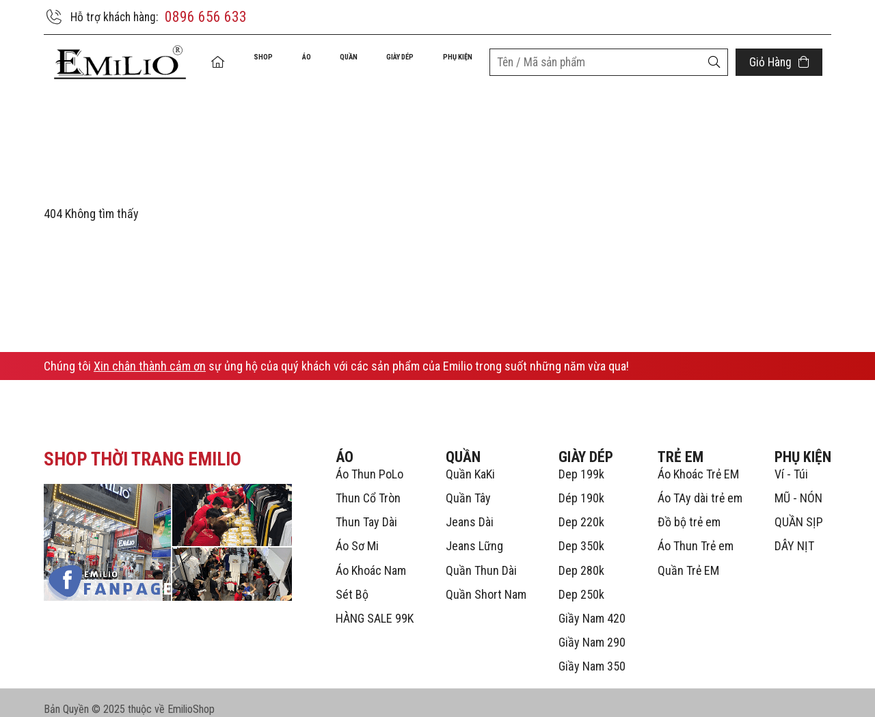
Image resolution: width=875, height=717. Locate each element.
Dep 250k (581, 581)
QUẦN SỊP (799, 509)
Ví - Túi (791, 461)
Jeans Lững (474, 533)
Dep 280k (581, 557)
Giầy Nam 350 (591, 654)
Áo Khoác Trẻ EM (698, 461)
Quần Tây (468, 485)
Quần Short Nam (486, 581)
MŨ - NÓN (798, 485)
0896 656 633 (211, 16)
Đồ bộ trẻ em (689, 509)
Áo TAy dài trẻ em (700, 485)
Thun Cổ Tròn (368, 485)
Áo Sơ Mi (357, 533)
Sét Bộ (352, 581)
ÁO (291, 62)
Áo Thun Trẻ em (695, 533)
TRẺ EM (680, 443)
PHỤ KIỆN (454, 62)
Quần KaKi (470, 461)
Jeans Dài (470, 509)
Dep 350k (581, 533)
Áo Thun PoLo (369, 461)
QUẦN (332, 62)
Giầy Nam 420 (591, 606)
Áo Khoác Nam (371, 557)
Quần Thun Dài (481, 557)
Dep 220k (581, 509)
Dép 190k (581, 485)
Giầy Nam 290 (591, 630)
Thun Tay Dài (366, 509)
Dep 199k (581, 461)
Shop (251, 62)
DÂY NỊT (794, 533)
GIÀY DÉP (388, 62)
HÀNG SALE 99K (375, 606)
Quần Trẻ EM (688, 557)
